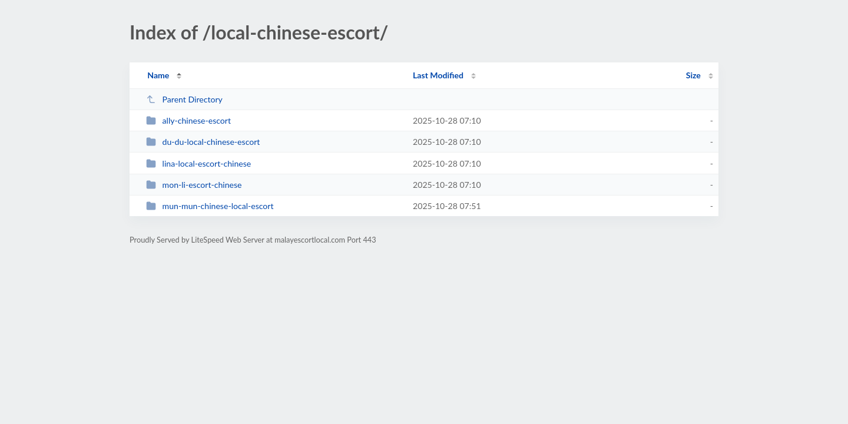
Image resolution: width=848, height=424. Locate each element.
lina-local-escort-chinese (198, 163)
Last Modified (438, 75)
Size (693, 75)
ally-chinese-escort (188, 120)
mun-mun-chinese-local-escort (209, 206)
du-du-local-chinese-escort (203, 142)
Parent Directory (184, 99)
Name (158, 75)
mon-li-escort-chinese (193, 185)
